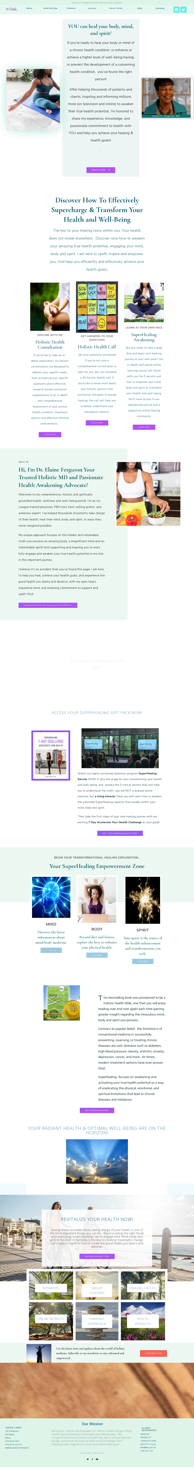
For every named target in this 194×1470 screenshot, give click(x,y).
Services (92, 8)
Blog (140, 8)
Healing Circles (143, 1288)
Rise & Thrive (115, 8)
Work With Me (50, 8)
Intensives (51, 1288)
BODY (96, 929)
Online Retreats (51, 1319)
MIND (51, 924)
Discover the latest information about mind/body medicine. (51, 937)
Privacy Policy (85, 1453)
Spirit (142, 930)
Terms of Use (99, 1453)
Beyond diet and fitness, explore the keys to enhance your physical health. (97, 942)
